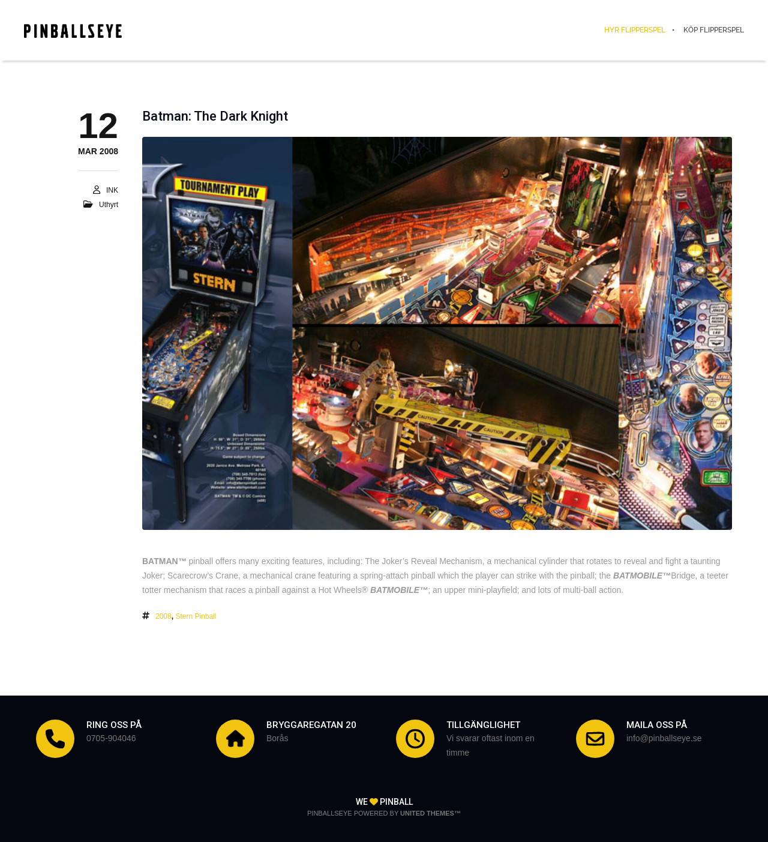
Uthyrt (108, 204)
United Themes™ (430, 813)
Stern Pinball (195, 616)
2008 (163, 616)
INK (112, 190)
